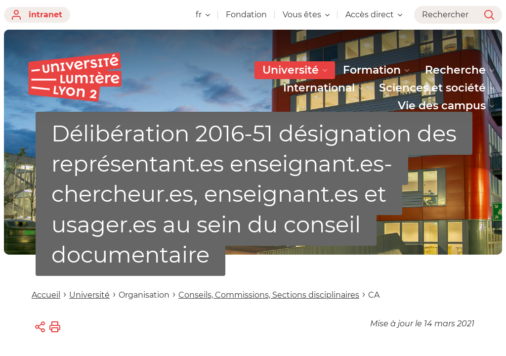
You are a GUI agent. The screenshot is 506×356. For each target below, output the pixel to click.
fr (203, 14)
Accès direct (373, 14)
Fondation (246, 14)
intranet (37, 15)
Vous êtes (306, 14)
